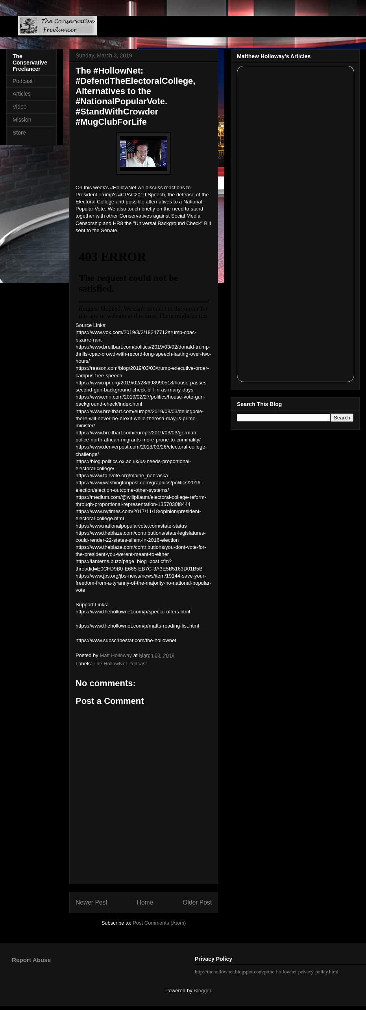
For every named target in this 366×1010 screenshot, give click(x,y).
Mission (22, 119)
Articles (22, 93)
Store (19, 132)
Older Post (197, 902)
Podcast (23, 81)
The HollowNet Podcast (120, 664)
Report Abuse (31, 959)
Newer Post (91, 902)
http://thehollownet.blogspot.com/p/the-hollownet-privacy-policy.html (266, 972)
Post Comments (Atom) (159, 923)
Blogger (202, 990)
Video (20, 106)
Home (145, 902)
